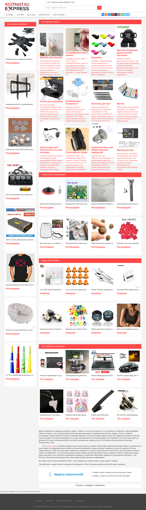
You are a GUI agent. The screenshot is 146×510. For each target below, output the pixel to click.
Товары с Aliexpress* (52, 506)
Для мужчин (44, 15)
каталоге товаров (50, 446)
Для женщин (59, 15)
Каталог (50, 501)
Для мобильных (64, 501)
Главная (39, 501)
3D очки (20, 15)
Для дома (80, 501)
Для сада (31, 15)
